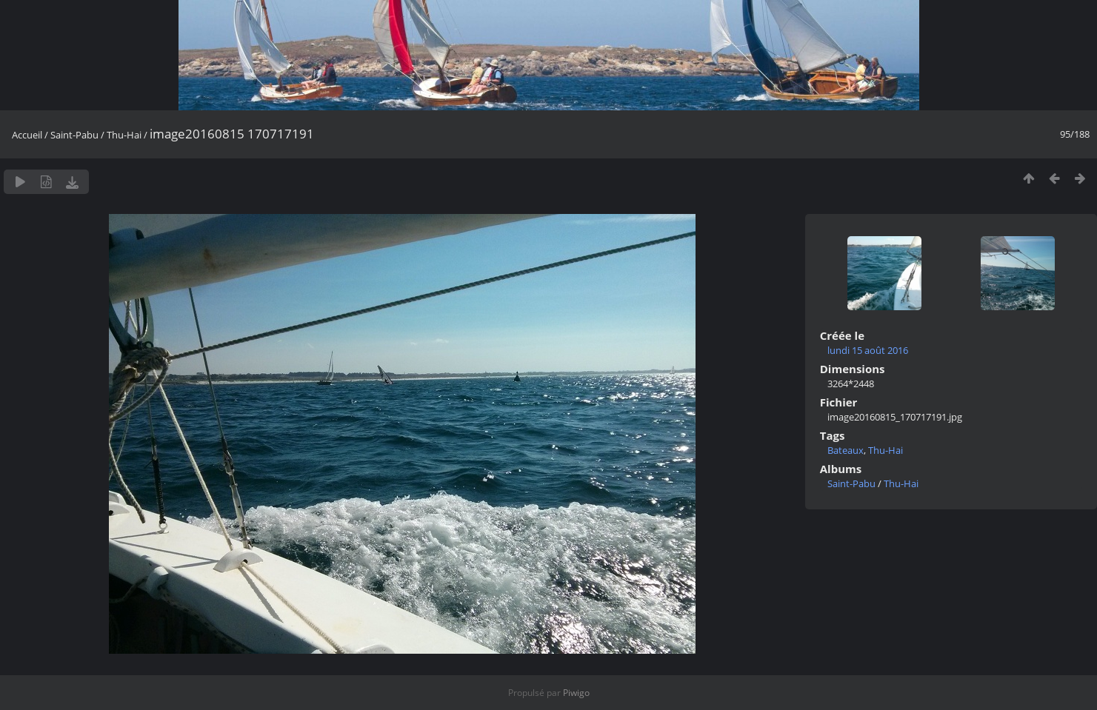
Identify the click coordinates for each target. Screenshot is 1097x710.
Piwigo (576, 692)
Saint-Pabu (74, 134)
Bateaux (845, 450)
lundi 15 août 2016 (867, 350)
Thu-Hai (124, 134)
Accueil (27, 134)
